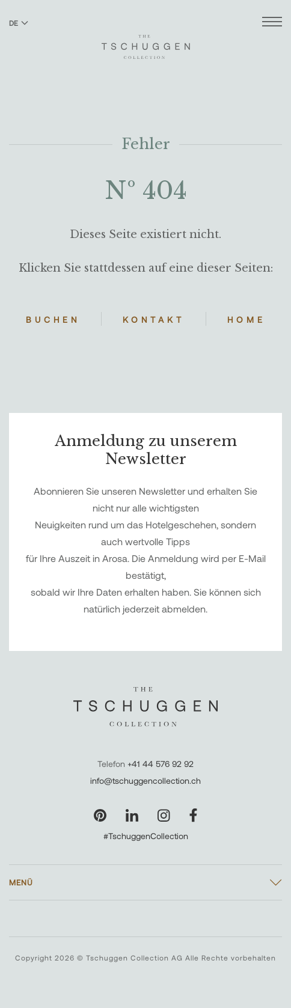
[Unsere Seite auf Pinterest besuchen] (100, 815)
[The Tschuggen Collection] (146, 41)
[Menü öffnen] (272, 23)
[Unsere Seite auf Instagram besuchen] (164, 815)
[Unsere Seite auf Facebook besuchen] (193, 815)
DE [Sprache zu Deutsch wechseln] (18, 23)
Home (246, 319)
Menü (21, 882)
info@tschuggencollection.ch (145, 780)
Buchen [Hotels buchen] (53, 319)
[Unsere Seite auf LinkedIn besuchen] (132, 815)
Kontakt (154, 319)
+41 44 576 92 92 (160, 764)
